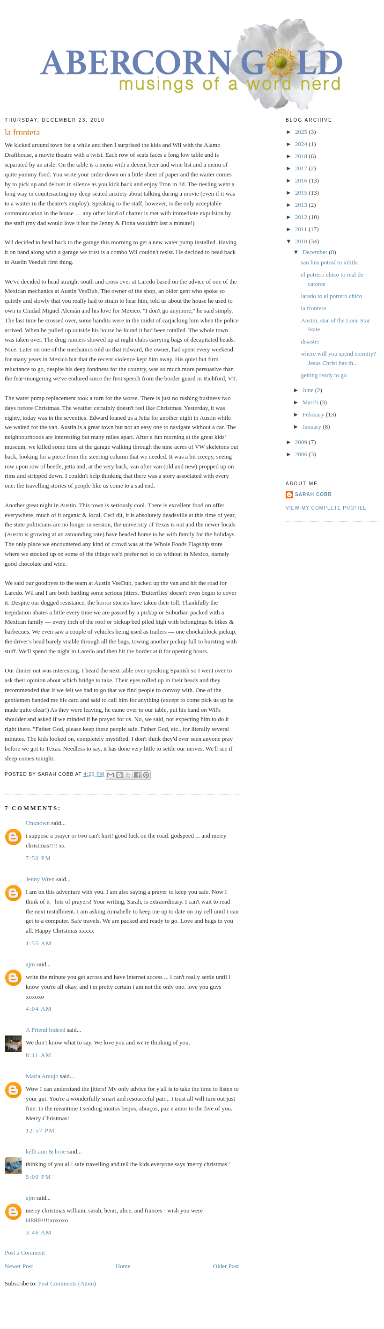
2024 (302, 143)
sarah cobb (313, 494)
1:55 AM (39, 943)
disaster (310, 341)
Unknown (38, 822)
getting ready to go (324, 375)
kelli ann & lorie (46, 1151)
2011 (302, 229)
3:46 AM (39, 1232)
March (311, 402)
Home (123, 1266)
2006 (302, 454)
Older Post (226, 1266)
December (316, 252)
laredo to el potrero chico (331, 295)
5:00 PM (38, 1176)
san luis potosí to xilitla (329, 262)
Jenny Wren (40, 879)
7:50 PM (38, 858)
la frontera (313, 308)
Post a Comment (25, 1252)
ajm (30, 964)
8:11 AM (39, 1055)
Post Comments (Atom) (67, 1283)
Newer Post (19, 1266)
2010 (302, 241)
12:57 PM (40, 1130)
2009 (302, 441)
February (314, 414)
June (309, 390)
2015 (302, 192)
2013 (302, 204)
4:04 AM (39, 1008)
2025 (302, 131)
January (313, 426)
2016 (302, 180)
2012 (302, 216)
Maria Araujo (42, 1076)
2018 (302, 156)
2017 (302, 168)
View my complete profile (326, 508)
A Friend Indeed (45, 1029)
